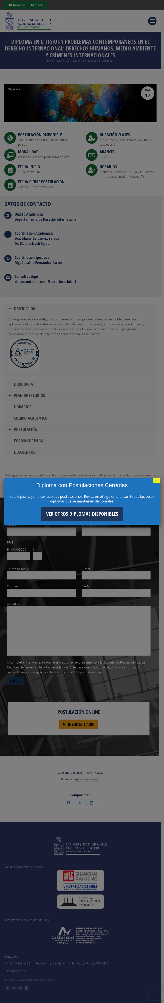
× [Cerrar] (156, 480)
